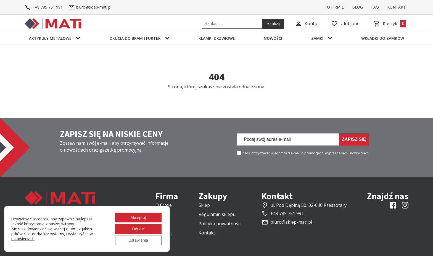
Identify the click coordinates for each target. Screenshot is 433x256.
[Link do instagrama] (405, 205)
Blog (357, 7)
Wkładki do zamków (382, 38)
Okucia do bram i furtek (135, 38)
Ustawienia (138, 240)
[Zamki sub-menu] (331, 38)
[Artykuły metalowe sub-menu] (79, 38)
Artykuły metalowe (50, 38)
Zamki (317, 38)
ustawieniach (23, 238)
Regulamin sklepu (217, 214)
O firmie (335, 7)
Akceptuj (138, 217)
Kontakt (396, 7)
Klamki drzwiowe (217, 38)
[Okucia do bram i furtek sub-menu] (168, 38)
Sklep (204, 205)
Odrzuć (138, 228)
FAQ (375, 7)
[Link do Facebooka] (393, 205)
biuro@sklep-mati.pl (291, 222)
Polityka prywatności (220, 224)
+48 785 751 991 (287, 213)
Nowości (273, 38)
